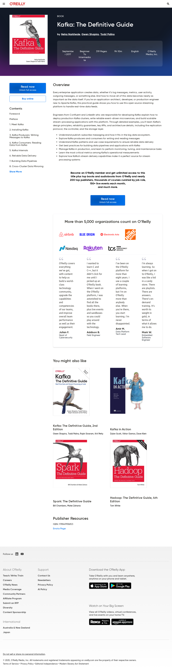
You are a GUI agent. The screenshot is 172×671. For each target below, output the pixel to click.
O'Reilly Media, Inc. (152, 53)
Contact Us (44, 575)
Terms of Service (11, 663)
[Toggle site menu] (3, 3)
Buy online (27, 98)
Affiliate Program (12, 598)
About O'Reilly (12, 569)
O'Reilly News (10, 584)
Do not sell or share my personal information (24, 654)
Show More (15, 171)
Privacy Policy (45, 584)
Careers (7, 580)
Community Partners (14, 593)
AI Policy (42, 589)
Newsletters (44, 580)
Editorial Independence (46, 663)
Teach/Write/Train (13, 575)
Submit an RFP (11, 603)
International (11, 621)
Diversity (7, 607)
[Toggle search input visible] (168, 3)
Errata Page (59, 528)
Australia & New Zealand (16, 627)
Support (43, 569)
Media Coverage (12, 589)
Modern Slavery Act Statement (74, 663)
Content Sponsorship (14, 612)
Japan (6, 632)
